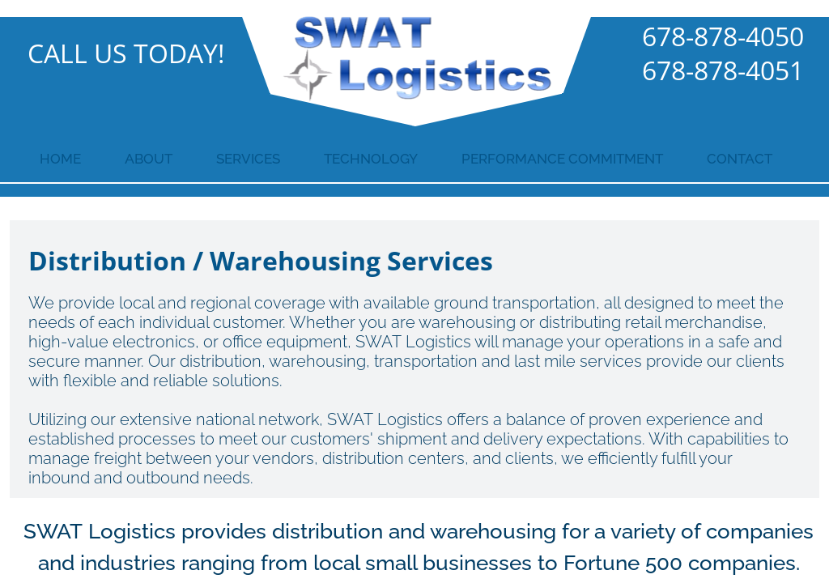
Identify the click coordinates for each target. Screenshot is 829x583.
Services (248, 159)
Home (60, 159)
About (148, 159)
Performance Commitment (562, 159)
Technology (371, 159)
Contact (739, 159)
